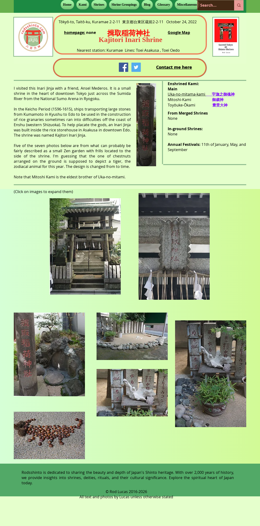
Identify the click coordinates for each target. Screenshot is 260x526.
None (172, 118)
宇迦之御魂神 (223, 94)
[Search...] (212, 5)
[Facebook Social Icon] (123, 67)
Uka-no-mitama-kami (187, 94)
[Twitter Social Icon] (136, 67)
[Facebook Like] (86, 66)
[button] (82, 4)
